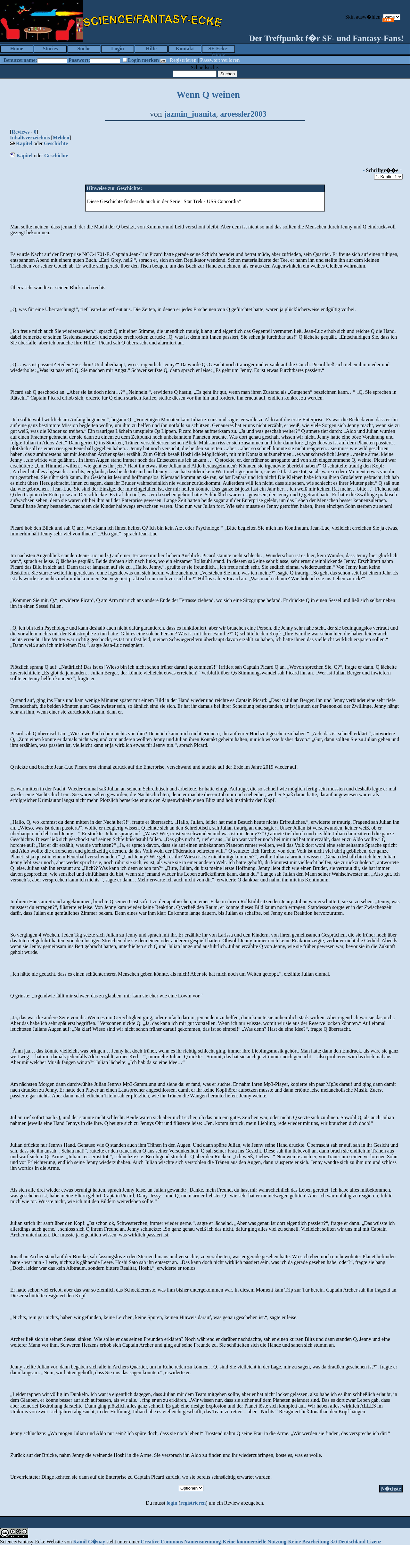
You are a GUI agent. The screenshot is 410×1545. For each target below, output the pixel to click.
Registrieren (182, 60)
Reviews (20, 132)
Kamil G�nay (89, 1541)
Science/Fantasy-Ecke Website (31, 1541)
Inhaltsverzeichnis (30, 137)
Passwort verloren (220, 60)
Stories (50, 48)
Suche (84, 48)
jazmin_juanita (190, 114)
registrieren (193, 1503)
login (172, 1503)
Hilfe (151, 48)
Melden (61, 137)
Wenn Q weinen (208, 94)
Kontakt (185, 48)
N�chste (391, 1488)
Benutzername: (20, 60)
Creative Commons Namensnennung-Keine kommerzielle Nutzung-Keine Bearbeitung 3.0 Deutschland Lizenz (261, 1541)
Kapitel (24, 143)
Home (16, 48)
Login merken (143, 60)
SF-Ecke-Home (218, 49)
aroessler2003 (243, 114)
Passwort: (79, 60)
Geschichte (56, 143)
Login (117, 48)
